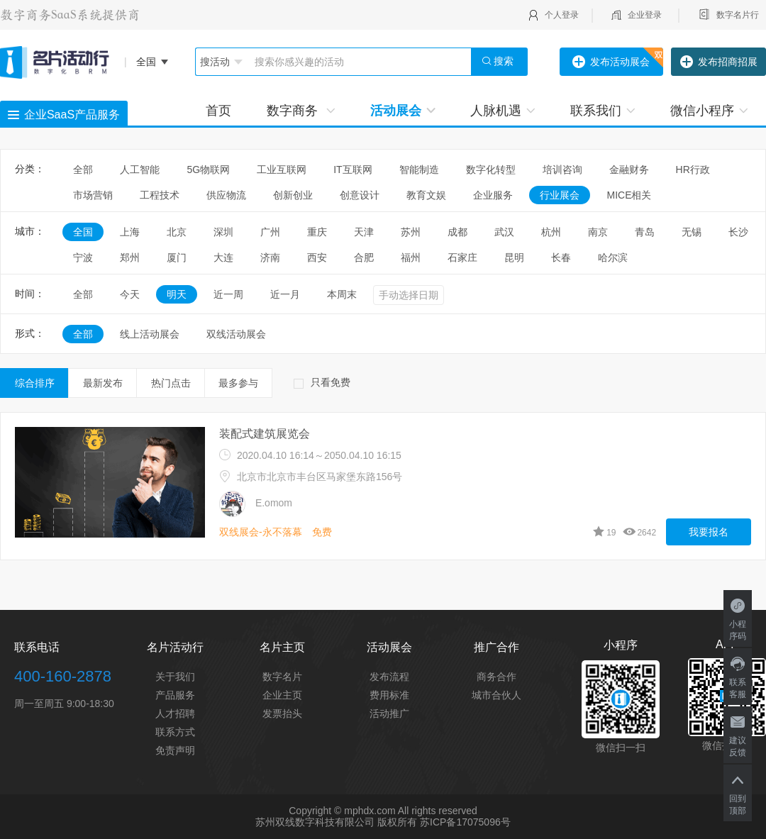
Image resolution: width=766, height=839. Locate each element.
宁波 (83, 257)
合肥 (364, 257)
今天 (130, 294)
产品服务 (175, 695)
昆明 (514, 257)
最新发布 (103, 383)
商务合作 (496, 676)
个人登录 (562, 15)
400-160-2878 (62, 676)
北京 (177, 232)
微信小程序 (709, 111)
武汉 (504, 232)
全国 (83, 232)
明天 (177, 294)
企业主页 (282, 695)
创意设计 (359, 195)
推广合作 (496, 647)
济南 (270, 257)
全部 (83, 169)
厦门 (177, 257)
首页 (218, 111)
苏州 (411, 232)
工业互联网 (281, 169)
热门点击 (171, 383)
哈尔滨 (613, 257)
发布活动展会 (611, 62)
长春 (561, 257)
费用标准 (389, 695)
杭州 (551, 232)
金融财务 (629, 169)
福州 (411, 257)
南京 (598, 232)
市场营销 (93, 195)
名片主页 (282, 647)
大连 (223, 257)
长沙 (738, 232)
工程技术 (159, 195)
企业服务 (493, 195)
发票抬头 (282, 713)
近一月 (285, 294)
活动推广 (389, 713)
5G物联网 (208, 169)
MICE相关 (628, 195)
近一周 (228, 294)
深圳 (223, 232)
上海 (130, 232)
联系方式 (175, 732)
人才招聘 (175, 713)
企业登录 (645, 15)
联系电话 (37, 647)
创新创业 (293, 195)
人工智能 (140, 169)
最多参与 (238, 383)
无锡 (691, 232)
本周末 (342, 294)
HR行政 (698, 169)
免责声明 (175, 750)
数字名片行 (737, 15)
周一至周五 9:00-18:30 (64, 703)
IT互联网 (352, 169)
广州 (270, 232)
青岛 (645, 232)
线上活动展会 (149, 334)
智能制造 (419, 169)
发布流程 (389, 676)
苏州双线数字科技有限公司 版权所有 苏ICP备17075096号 (382, 822)
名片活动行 (175, 647)
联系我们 (602, 111)
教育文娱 (426, 195)
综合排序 (35, 383)
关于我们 (175, 676)
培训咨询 (562, 169)
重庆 (317, 232)
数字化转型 (491, 169)
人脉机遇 (502, 111)
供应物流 (226, 195)
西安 (317, 257)
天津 (364, 232)
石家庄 (462, 257)
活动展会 (402, 111)
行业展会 (559, 195)
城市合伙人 (496, 695)
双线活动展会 (236, 334)
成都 (457, 232)
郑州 (130, 257)
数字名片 (282, 676)
